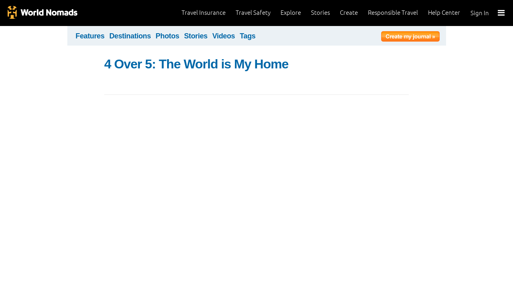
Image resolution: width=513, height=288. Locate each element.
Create (349, 12)
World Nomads (42, 13)
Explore (291, 12)
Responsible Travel (393, 12)
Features (90, 36)
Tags (247, 36)
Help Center (444, 12)
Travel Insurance (204, 12)
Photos (167, 36)
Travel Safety (253, 12)
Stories (320, 12)
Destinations (130, 36)
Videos (223, 36)
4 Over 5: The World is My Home (196, 64)
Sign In (480, 13)
